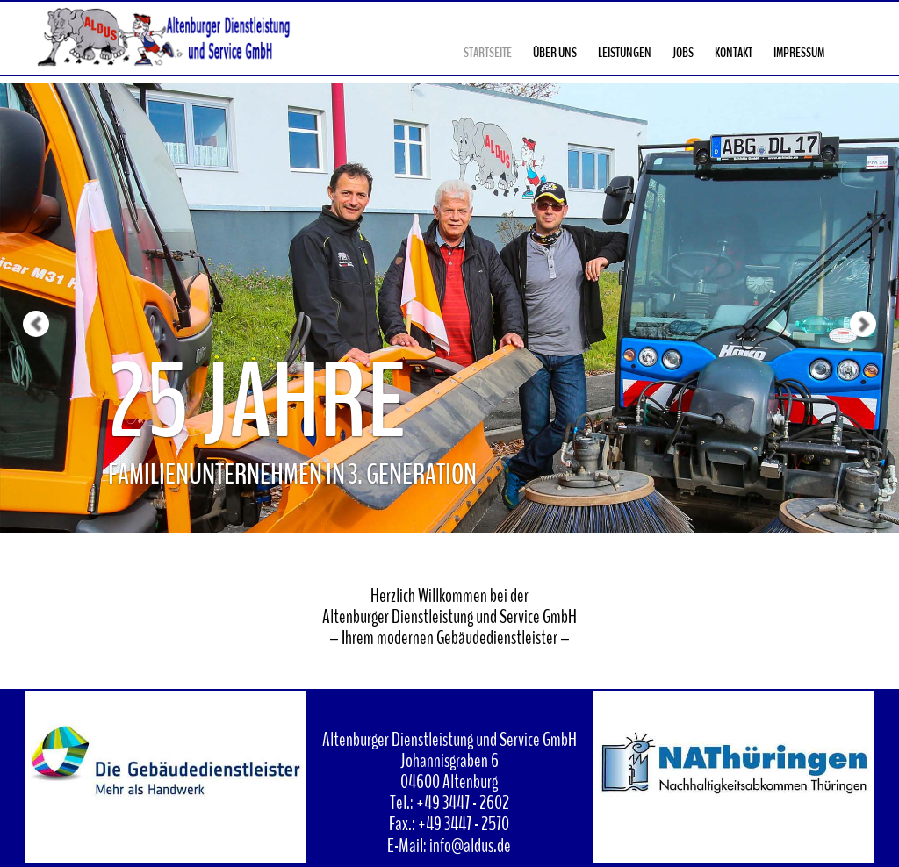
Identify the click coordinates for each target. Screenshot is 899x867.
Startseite (488, 52)
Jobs (683, 52)
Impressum (798, 52)
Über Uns (555, 52)
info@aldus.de (470, 846)
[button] (22, 266)
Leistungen (624, 52)
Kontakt (733, 52)
